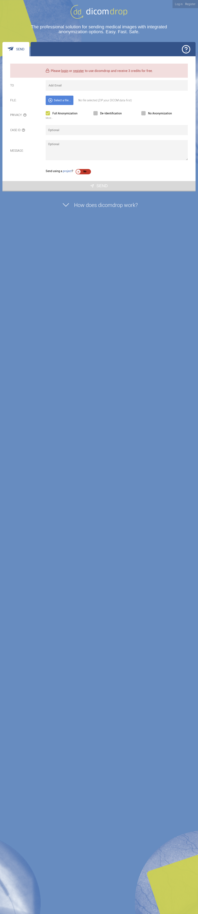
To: (12, 85)
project (67, 171)
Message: (17, 150)
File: (13, 100)
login (64, 71)
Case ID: (17, 130)
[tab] (15, 49)
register (78, 71)
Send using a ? (59, 171)
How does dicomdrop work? (99, 203)
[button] (186, 49)
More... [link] (49, 118)
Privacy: (18, 115)
